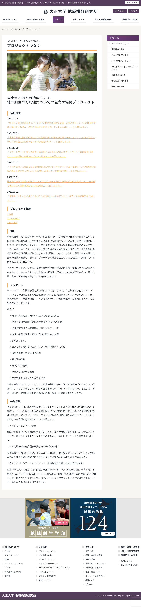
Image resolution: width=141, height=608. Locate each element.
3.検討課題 (12, 231)
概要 (7, 568)
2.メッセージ (13, 227)
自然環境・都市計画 (93, 576)
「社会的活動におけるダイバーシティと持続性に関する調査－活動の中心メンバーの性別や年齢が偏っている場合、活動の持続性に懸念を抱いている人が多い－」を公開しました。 (51, 127)
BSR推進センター (119, 76)
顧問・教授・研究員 (35, 19)
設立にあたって (11, 564)
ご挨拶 (8, 559)
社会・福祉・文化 (92, 580)
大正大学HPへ (132, 3)
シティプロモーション (121, 61)
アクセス (134, 11)
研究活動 (58, 19)
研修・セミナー (118, 88)
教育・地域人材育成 (93, 564)
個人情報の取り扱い (129, 573)
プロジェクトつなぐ (120, 43)
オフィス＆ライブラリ (14, 572)
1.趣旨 (10, 222)
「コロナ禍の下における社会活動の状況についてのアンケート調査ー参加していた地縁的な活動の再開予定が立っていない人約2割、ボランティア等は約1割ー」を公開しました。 (51, 175)
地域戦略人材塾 (118, 49)
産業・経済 (90, 559)
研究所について (10, 19)
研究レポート (78, 19)
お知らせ (89, 593)
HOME (5, 29)
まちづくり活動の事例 (94, 584)
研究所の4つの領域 (13, 580)
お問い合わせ (120, 11)
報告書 (8, 584)
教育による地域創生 (120, 82)
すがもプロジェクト (120, 55)
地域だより (90, 588)
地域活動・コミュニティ (95, 572)
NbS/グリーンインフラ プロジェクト (124, 68)
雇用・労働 (90, 568)
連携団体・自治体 (130, 19)
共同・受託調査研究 (103, 19)
